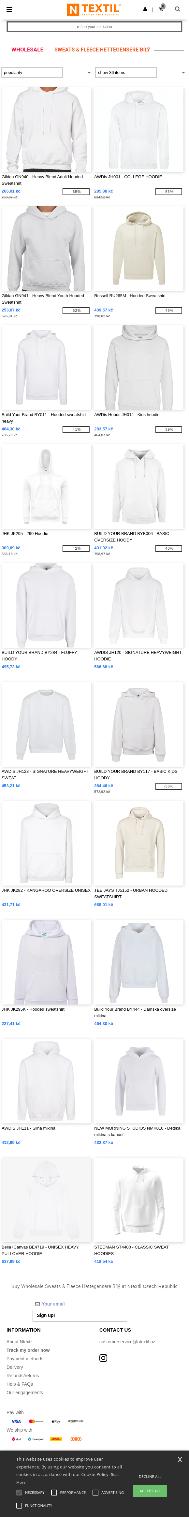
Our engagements (25, 1392)
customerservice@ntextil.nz (127, 1341)
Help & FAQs (20, 1384)
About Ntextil (19, 1341)
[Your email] (80, 1304)
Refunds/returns (23, 1375)
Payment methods (25, 1358)
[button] (145, 9)
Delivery (15, 1367)
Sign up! (46, 1315)
